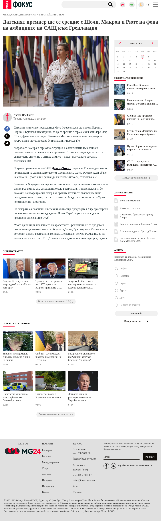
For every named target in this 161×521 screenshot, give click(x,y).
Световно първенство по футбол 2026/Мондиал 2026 (137, 239)
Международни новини (128, 78)
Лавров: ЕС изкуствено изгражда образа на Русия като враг (17, 284)
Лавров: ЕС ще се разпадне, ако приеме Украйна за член (79, 397)
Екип (75, 486)
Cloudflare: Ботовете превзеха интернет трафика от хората (142, 87)
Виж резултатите (136, 321)
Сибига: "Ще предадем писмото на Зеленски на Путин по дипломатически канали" (49, 357)
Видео (45, 492)
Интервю (47, 480)
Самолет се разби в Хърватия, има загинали (48, 396)
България (47, 450)
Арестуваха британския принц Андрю (136, 216)
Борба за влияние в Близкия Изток (138, 224)
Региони (46, 456)
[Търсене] (82, 4)
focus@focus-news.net (84, 458)
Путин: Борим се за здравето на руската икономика (142, 148)
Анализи (46, 474)
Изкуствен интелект (131, 208)
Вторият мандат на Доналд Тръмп (138, 231)
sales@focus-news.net (84, 480)
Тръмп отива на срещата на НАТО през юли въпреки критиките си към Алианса (48, 285)
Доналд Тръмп (61, 168)
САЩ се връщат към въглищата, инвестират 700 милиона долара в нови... (141, 163)
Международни (50, 462)
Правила (77, 492)
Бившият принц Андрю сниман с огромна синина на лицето (16, 356)
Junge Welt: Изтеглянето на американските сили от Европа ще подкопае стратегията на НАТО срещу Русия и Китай (82, 285)
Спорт (45, 468)
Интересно (48, 486)
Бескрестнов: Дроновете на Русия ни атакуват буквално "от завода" (81, 356)
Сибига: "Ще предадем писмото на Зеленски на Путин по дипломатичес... (141, 117)
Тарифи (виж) (80, 469)
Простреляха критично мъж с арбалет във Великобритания (15, 397)
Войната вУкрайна (130, 200)
